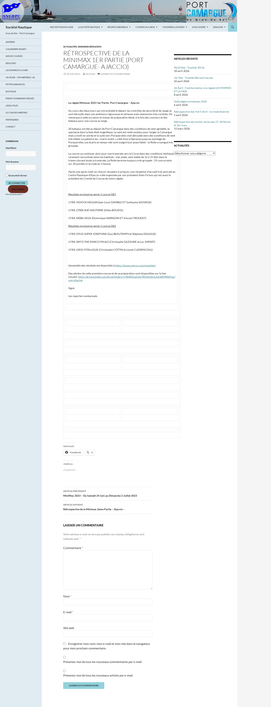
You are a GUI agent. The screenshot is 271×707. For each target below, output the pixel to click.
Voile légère (199, 27)
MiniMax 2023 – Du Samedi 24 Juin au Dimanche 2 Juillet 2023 (107, 493)
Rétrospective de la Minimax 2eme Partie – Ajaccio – (107, 506)
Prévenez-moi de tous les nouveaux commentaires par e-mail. (102, 661)
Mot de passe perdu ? (14, 194)
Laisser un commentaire (115, 74)
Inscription (18, 189)
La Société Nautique (89, 27)
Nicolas (90, 74)
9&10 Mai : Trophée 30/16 (189, 67)
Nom (67, 596)
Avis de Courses (14, 56)
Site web (68, 628)
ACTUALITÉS (70, 46)
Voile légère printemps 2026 (190, 101)
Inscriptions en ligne (61, 27)
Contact (10, 126)
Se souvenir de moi (16, 175)
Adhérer (10, 42)
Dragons (218, 27)
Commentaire (73, 548)
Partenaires (12, 119)
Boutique (11, 91)
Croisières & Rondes (173, 27)
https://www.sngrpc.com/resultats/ (135, 265)
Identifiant (11, 148)
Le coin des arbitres (16, 112)
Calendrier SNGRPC (16, 49)
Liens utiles (12, 105)
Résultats (11, 63)
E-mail (68, 612)
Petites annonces (15, 84)
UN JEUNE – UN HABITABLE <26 (20, 77)
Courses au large (145, 27)
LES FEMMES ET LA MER (17, 70)
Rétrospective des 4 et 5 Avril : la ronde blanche (201, 111)
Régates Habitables (117, 27)
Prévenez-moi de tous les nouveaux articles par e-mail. (98, 675)
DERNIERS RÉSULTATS (89, 46)
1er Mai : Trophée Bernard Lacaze (193, 77)
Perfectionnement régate (20, 98)
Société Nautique (19, 27)
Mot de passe (12, 161)
